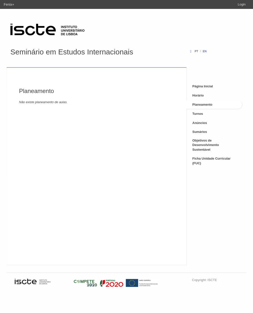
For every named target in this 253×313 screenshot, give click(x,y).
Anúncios (199, 123)
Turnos (197, 114)
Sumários (199, 132)
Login (242, 4)
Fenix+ (9, 4)
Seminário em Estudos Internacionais (71, 52)
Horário (198, 95)
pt (196, 51)
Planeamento (202, 104)
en (205, 51)
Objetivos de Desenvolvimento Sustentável (205, 145)
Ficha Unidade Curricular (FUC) (211, 161)
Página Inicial (202, 86)
